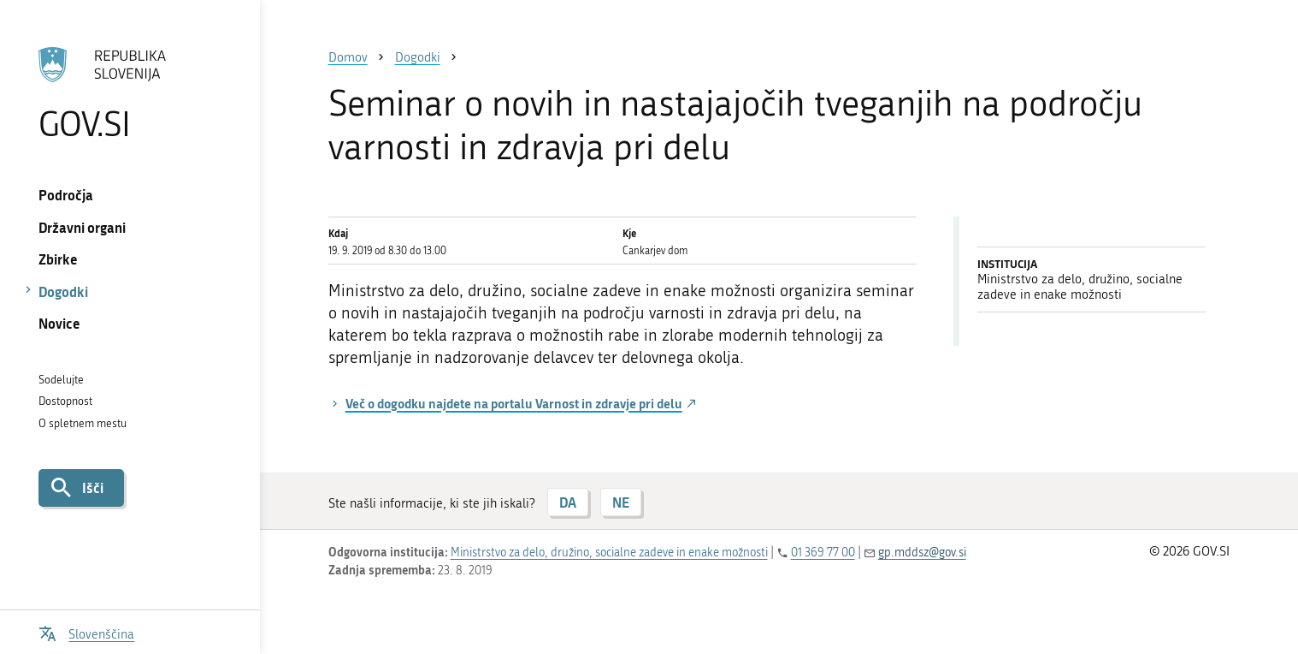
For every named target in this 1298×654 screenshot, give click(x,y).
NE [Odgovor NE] (620, 502)
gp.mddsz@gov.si (922, 552)
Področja (65, 195)
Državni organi (82, 227)
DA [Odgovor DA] (567, 502)
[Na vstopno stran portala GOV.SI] (129, 93)
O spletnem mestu (82, 423)
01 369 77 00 (823, 552)
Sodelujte (61, 379)
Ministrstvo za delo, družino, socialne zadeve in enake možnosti (609, 552)
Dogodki (63, 291)
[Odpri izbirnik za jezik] (86, 632)
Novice (59, 323)
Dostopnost (65, 401)
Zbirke (58, 259)
